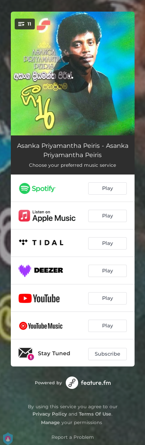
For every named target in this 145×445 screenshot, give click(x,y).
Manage (50, 422)
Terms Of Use (95, 414)
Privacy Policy (49, 414)
